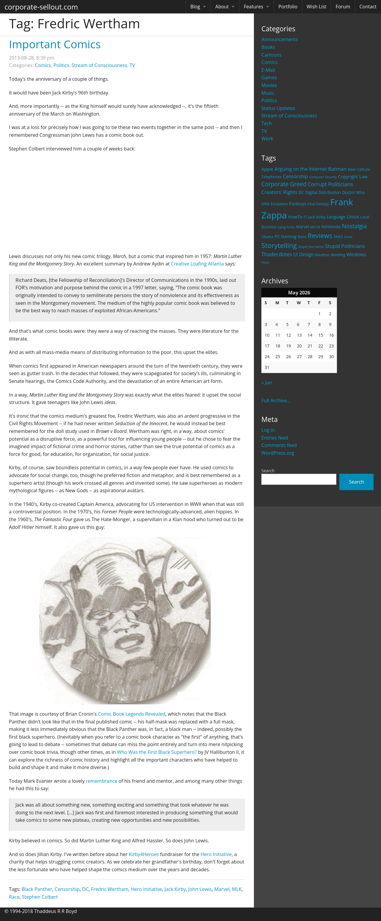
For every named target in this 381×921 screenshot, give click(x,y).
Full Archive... (276, 400)
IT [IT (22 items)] (305, 217)
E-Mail (268, 70)
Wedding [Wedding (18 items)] (338, 254)
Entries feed (274, 437)
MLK (237, 889)
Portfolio (287, 6)
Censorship (67, 889)
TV (264, 131)
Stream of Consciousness (289, 115)
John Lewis (200, 889)
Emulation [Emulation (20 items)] (279, 203)
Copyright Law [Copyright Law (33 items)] (352, 176)
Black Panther (36, 889)
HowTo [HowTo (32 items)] (295, 217)
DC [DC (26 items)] (301, 192)
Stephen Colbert (40, 897)
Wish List (316, 6)
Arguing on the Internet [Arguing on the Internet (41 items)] (300, 169)
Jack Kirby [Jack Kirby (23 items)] (316, 217)
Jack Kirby (175, 889)
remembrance (101, 781)
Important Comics (55, 44)
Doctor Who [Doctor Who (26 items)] (353, 192)
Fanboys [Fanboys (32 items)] (297, 203)
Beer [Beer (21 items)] (352, 169)
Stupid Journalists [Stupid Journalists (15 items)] (311, 247)
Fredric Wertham (109, 889)
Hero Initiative (216, 854)
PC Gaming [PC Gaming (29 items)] (285, 236)
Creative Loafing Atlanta (197, 263)
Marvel (221, 889)
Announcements (279, 39)
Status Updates (278, 108)
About (222, 6)
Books (268, 47)
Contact (368, 6)
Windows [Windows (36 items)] (356, 254)
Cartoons (271, 55)
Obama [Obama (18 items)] (267, 236)
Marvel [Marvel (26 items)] (302, 226)
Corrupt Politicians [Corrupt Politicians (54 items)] (330, 184)
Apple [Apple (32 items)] (267, 169)
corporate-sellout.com (41, 7)
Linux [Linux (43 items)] (353, 216)
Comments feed (279, 445)
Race (14, 897)
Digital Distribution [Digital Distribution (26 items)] (323, 192)
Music (267, 93)
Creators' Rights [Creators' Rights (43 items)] (279, 192)
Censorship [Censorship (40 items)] (295, 176)
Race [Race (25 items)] (302, 236)
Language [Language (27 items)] (336, 217)
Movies (269, 85)
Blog (195, 6)
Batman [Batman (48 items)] (337, 168)
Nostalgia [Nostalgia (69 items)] (354, 226)
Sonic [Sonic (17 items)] (348, 236)
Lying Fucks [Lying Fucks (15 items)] (286, 227)
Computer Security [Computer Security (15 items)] (323, 177)
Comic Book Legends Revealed (131, 714)
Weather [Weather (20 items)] (322, 254)
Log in (268, 430)
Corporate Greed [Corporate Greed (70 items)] (283, 184)
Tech (266, 123)
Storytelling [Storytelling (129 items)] (279, 245)
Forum (342, 6)
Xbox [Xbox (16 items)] (265, 262)
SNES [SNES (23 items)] (338, 236)
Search (267, 470)
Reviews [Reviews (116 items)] (320, 235)
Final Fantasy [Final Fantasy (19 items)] (318, 203)
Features (253, 6)
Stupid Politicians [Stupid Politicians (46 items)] (345, 246)
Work (267, 138)
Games (269, 77)
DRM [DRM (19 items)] (265, 203)
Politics (269, 100)
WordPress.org (277, 453)
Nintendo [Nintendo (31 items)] (331, 226)
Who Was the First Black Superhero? (157, 752)
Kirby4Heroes (144, 854)
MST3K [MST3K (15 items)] (315, 227)
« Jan (266, 382)
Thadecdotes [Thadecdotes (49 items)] (276, 254)
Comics (269, 62)
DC (85, 889)
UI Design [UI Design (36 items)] (303, 254)
